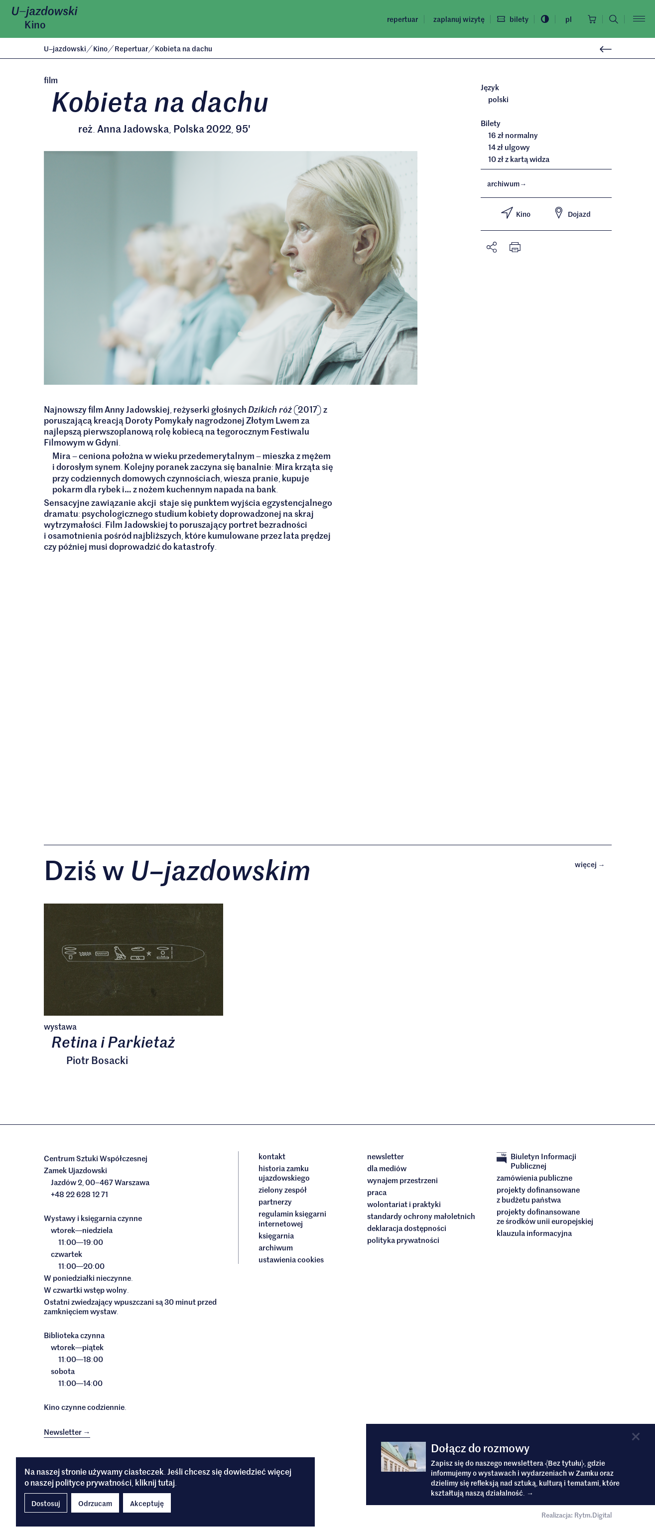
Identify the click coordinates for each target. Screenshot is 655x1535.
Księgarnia (277, 1235)
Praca (377, 1192)
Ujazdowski (65, 48)
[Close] (636, 1436)
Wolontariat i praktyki (404, 1204)
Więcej (593, 864)
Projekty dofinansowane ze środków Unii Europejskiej (545, 1216)
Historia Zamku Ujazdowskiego (284, 1173)
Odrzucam (95, 1503)
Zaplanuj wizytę (458, 19)
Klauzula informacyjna (534, 1233)
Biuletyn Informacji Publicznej (536, 1161)
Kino (35, 24)
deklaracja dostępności (406, 1228)
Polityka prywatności (403, 1240)
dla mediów (386, 1168)
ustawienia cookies (291, 1259)
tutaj (166, 1482)
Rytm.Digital (593, 1515)
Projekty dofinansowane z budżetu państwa (538, 1194)
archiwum (506, 183)
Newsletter (385, 1156)
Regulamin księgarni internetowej (292, 1218)
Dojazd (572, 213)
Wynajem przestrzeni (402, 1180)
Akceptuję (147, 1503)
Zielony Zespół (283, 1190)
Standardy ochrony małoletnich (421, 1216)
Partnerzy (275, 1202)
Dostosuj (45, 1503)
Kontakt (272, 1156)
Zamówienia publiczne (534, 1178)
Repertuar (402, 19)
